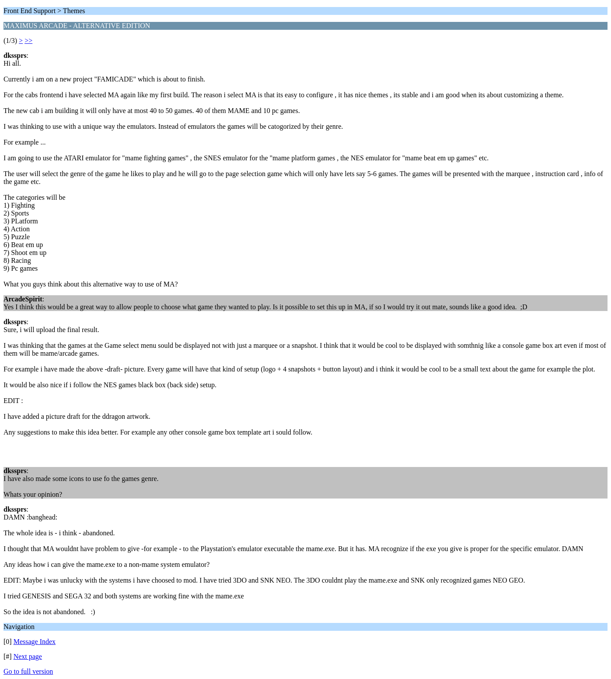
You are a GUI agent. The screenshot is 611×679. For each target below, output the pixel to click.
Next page (28, 656)
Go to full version (28, 671)
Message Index (35, 641)
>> (28, 40)
